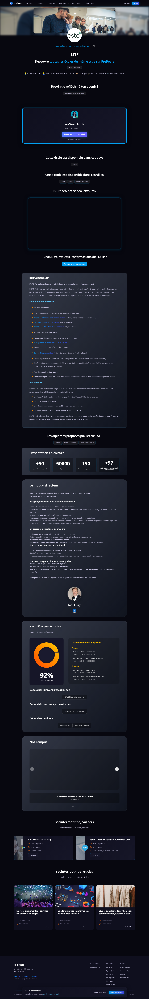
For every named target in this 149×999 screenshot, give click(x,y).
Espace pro (124, 974)
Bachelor (54, 449)
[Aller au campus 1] (72, 818)
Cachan (60, 185)
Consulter (33, 867)
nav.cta (136, 3)
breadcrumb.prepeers (62, 46)
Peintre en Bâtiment (82, 736)
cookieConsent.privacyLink (52, 994)
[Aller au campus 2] (75, 818)
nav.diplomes (77, 3)
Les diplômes (110, 978)
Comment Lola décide (127, 971)
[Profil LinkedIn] (74, 621)
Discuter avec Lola (95, 968)
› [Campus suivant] (115, 780)
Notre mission (125, 968)
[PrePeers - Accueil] (16, 3)
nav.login (127, 3)
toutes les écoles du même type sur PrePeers (81, 61)
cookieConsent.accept (116, 992)
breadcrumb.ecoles (81, 46)
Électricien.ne (64, 736)
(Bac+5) (44, 358)
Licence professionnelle (90, 449)
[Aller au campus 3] (77, 818)
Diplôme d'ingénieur (69, 449)
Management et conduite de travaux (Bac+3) (51, 348)
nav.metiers (64, 3)
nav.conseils (91, 3)
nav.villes (52, 3)
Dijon (70, 185)
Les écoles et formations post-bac (74, 95)
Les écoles (109, 968)
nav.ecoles (30, 3)
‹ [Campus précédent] (33, 780)
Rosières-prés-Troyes (84, 185)
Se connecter (124, 978)
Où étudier (110, 981)
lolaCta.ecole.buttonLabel (74, 136)
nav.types (42, 3)
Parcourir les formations (74, 269)
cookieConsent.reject (100, 992)
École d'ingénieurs (74, 68)
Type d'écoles (110, 971)
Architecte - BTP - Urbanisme (74, 722)
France (74, 167)
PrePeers (19, 964)
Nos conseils (110, 984)
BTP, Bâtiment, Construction (74, 708)
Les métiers (110, 974)
